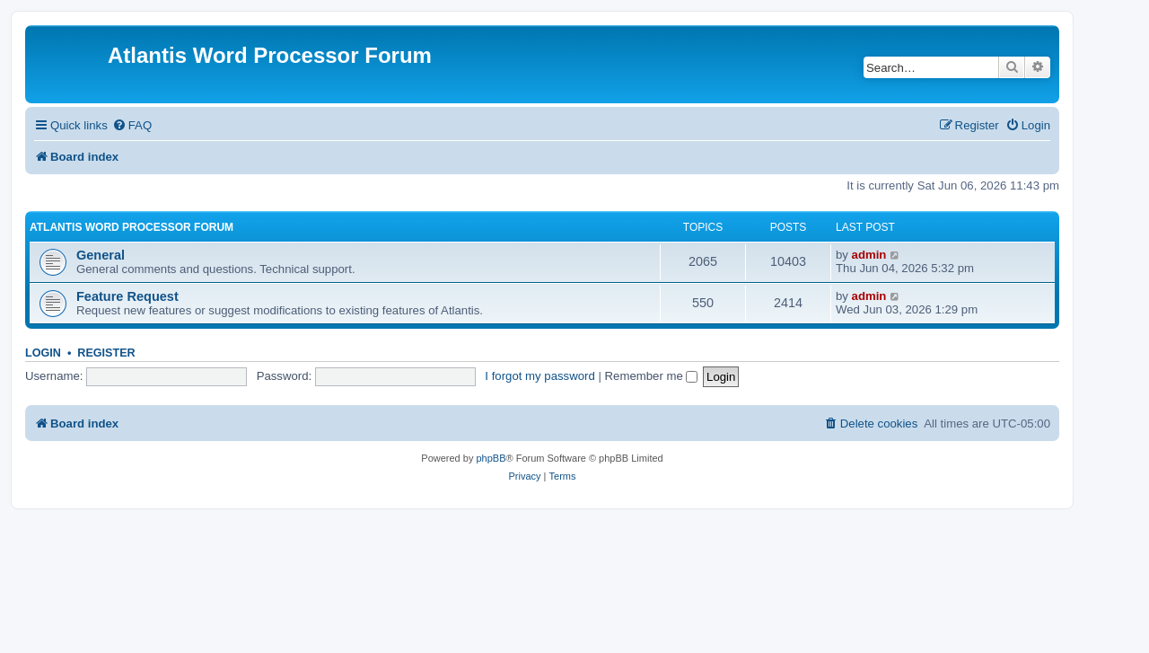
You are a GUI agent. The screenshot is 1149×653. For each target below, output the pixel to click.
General (100, 255)
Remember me (651, 376)
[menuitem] (132, 125)
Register (106, 353)
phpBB (490, 458)
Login (43, 353)
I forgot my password (539, 376)
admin (869, 254)
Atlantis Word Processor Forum (131, 227)
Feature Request (127, 296)
